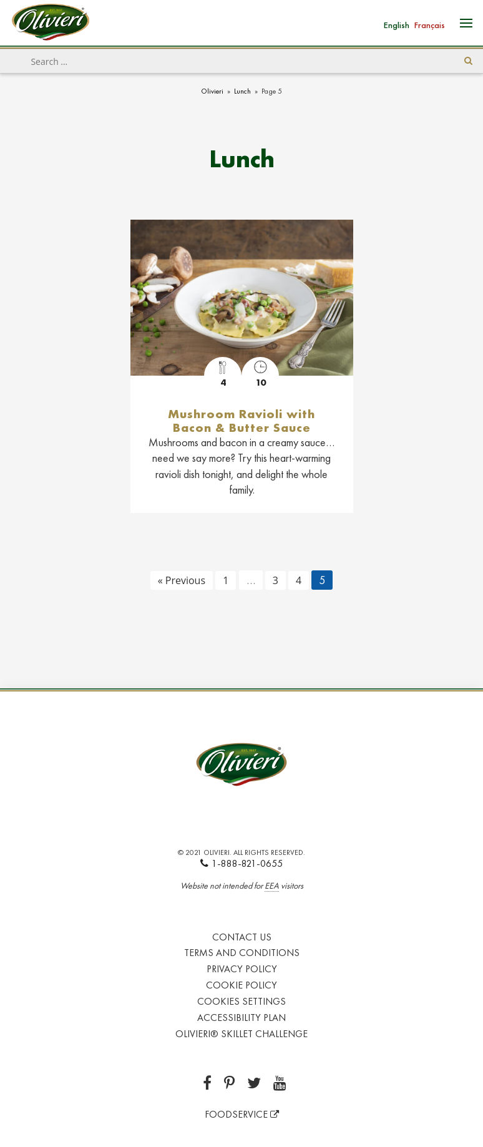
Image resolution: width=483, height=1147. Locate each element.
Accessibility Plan (241, 1017)
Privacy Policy (242, 968)
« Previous (181, 580)
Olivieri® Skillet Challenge (241, 1033)
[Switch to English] (396, 23)
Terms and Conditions (242, 952)
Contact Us (241, 937)
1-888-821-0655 (241, 863)
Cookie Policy (241, 985)
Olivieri (212, 91)
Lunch (242, 91)
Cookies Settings (241, 1001)
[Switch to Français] (429, 23)
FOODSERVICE (242, 1114)
